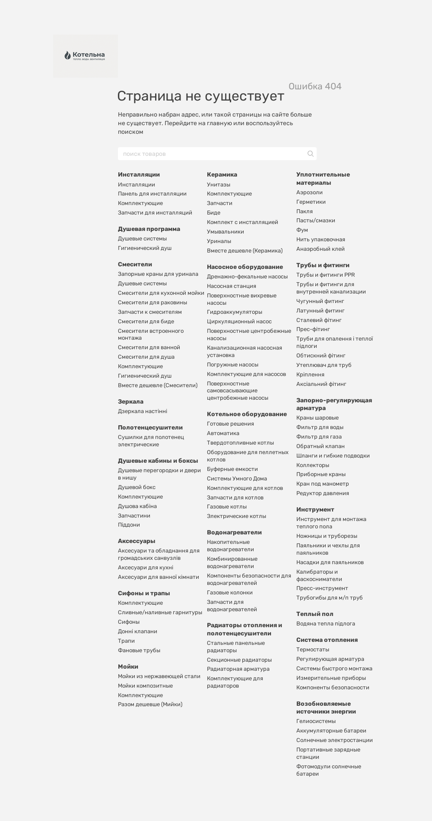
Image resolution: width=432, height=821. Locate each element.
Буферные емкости (232, 469)
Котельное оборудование (247, 414)
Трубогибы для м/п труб (329, 597)
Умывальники (225, 231)
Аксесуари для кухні (145, 567)
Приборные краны (321, 474)
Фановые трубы (139, 650)
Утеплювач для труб (324, 365)
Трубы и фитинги (322, 265)
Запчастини (134, 515)
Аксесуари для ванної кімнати (158, 577)
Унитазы (218, 184)
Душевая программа (149, 229)
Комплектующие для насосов (246, 374)
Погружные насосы (232, 364)
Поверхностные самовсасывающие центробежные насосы (237, 390)
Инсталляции (139, 174)
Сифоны (129, 622)
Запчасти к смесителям (150, 312)
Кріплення (310, 374)
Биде (213, 212)
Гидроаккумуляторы (234, 312)
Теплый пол (315, 614)
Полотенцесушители (150, 427)
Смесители (135, 264)
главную (219, 123)
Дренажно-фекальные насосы (247, 276)
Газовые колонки (230, 592)
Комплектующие (140, 203)
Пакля (304, 211)
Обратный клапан (320, 446)
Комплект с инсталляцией (242, 222)
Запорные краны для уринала (158, 274)
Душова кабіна (137, 506)
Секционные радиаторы (239, 660)
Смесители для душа (146, 357)
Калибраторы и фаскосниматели (319, 575)
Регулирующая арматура (330, 659)
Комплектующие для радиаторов (235, 682)
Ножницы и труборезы (326, 536)
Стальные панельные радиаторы (236, 647)
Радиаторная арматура (238, 669)
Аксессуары (137, 541)
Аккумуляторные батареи (331, 730)
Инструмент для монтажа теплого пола (331, 523)
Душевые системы (142, 238)
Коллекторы (312, 465)
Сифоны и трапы (144, 593)
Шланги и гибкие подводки (333, 455)
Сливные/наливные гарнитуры (160, 612)
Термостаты (312, 649)
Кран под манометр (322, 483)
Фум (302, 230)
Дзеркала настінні (142, 411)
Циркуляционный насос (239, 321)
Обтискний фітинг (321, 355)
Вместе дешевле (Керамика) (245, 250)
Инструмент (315, 509)
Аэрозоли (309, 192)
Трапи (126, 641)
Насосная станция (231, 286)
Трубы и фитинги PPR (325, 275)
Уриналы (219, 241)
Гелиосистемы (316, 721)
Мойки (128, 666)
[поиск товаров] (310, 153)
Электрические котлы (236, 516)
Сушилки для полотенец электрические (151, 441)
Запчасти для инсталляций (155, 212)
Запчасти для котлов (235, 497)
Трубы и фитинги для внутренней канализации (331, 288)
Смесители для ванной (149, 347)
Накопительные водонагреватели (230, 546)
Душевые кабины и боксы (158, 460)
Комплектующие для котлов (245, 488)
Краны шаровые (317, 417)
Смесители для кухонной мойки (161, 293)
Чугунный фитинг (320, 301)
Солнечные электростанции (334, 740)
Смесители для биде (146, 321)
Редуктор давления (322, 493)
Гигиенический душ (145, 248)
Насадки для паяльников (330, 562)
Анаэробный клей (320, 249)
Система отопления (327, 640)
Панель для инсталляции (152, 193)
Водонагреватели (234, 532)
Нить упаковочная (320, 239)
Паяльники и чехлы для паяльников (328, 549)
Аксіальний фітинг (321, 384)
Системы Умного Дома (237, 478)
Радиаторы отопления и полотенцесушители (244, 629)
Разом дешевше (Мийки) (150, 704)
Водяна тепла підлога (325, 623)
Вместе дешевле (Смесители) (157, 385)
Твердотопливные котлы (240, 442)
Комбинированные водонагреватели (232, 562)
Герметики (311, 202)
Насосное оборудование (245, 267)
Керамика (222, 174)
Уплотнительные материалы (323, 178)
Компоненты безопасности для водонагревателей (249, 579)
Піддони (129, 524)
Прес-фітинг (313, 329)
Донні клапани (137, 631)
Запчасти (219, 203)
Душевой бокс (137, 487)
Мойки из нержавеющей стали (159, 676)
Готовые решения (230, 423)
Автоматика (223, 433)
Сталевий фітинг (319, 320)
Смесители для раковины (152, 302)
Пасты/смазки (315, 220)
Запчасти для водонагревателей (232, 606)
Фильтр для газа (319, 436)
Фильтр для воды (319, 427)
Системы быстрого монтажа (334, 668)
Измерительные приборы (331, 678)
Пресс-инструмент (322, 588)
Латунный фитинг (320, 310)
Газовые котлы (227, 506)
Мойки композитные (145, 685)
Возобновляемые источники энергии (326, 707)
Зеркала (130, 401)
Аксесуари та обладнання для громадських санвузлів (159, 554)
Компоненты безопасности (332, 687)
